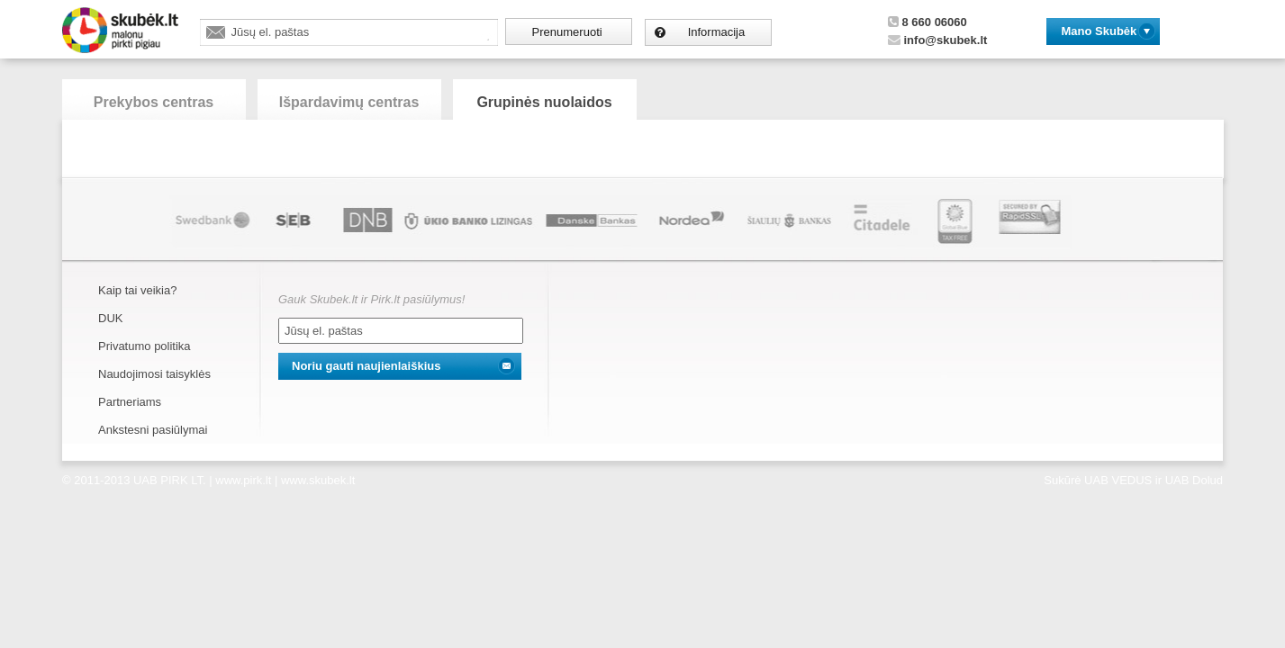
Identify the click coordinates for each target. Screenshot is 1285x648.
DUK (110, 318)
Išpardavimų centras (349, 102)
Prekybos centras (153, 102)
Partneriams (129, 402)
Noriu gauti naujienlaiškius (366, 366)
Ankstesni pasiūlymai (152, 429)
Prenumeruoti (567, 32)
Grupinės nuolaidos (543, 102)
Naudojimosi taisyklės (154, 374)
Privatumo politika (144, 346)
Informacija (717, 32)
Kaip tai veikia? (137, 290)
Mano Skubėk (1099, 31)
